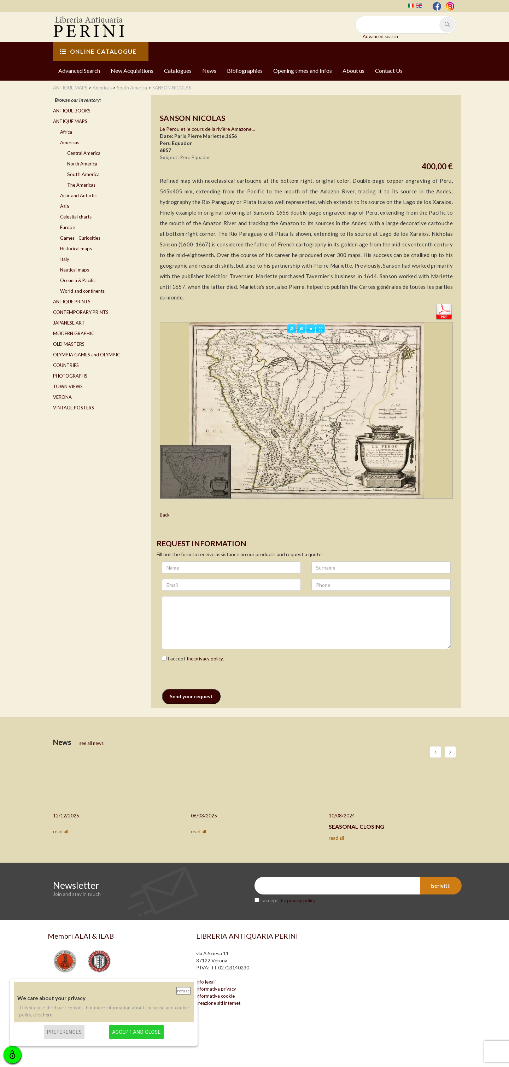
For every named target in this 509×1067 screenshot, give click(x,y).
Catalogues (178, 70)
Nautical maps (74, 270)
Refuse (183, 990)
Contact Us (389, 70)
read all (60, 832)
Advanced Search (79, 70)
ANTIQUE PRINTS (71, 301)
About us (353, 70)
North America (82, 164)
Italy (64, 259)
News (209, 70)
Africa (66, 132)
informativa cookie (215, 996)
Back (165, 515)
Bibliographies (245, 70)
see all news (91, 743)
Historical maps (76, 248)
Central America (83, 153)
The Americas (81, 185)
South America (83, 174)
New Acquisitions (132, 70)
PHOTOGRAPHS (70, 376)
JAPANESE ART (69, 323)
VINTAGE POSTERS (73, 407)
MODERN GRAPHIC (73, 333)
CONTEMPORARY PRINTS (81, 312)
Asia (64, 206)
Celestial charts (76, 217)
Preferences (64, 1032)
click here (42, 1015)
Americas (69, 142)
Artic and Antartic (78, 195)
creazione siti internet (218, 1003)
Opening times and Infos (302, 70)
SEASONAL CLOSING (356, 826)
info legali (206, 982)
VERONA (62, 397)
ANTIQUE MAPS (70, 121)
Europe (67, 227)
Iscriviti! (441, 886)
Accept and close (136, 1032)
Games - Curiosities (80, 238)
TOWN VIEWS (68, 386)
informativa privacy (216, 989)
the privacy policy (205, 659)
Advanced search (380, 36)
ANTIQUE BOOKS (71, 110)
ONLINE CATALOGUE (98, 51)
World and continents (82, 291)
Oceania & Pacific (77, 280)
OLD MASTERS (68, 344)
